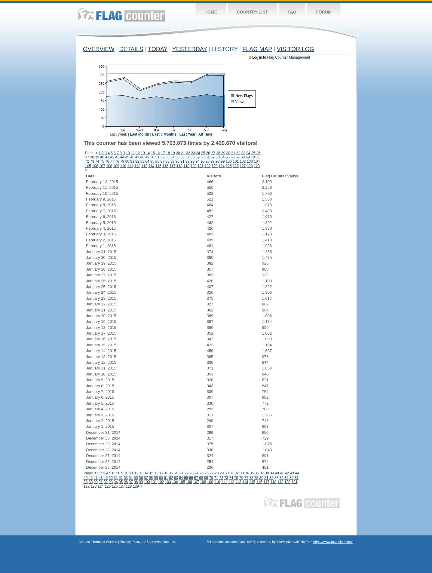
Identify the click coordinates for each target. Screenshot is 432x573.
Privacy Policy (130, 542)
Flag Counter (121, 15)
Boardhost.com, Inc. (161, 542)
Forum (323, 12)
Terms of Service (105, 542)
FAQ (292, 12)
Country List (252, 12)
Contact (84, 542)
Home (210, 12)
